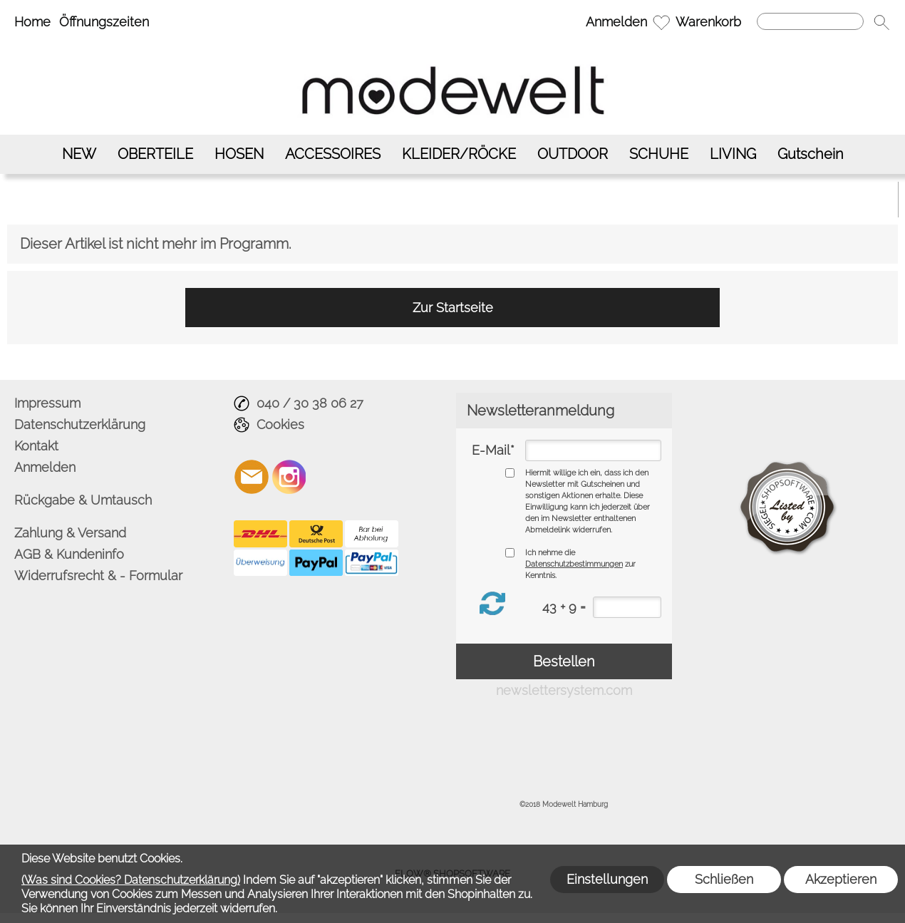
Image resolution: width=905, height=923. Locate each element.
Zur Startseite (453, 307)
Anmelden (616, 21)
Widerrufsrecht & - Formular (98, 575)
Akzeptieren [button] (840, 879)
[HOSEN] (239, 154)
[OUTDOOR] (573, 154)
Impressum (47, 403)
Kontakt (36, 445)
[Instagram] (289, 477)
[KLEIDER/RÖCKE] (459, 154)
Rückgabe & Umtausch (83, 500)
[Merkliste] (661, 22)
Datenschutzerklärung (79, 424)
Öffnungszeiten (104, 21)
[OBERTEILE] (155, 154)
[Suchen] (810, 21)
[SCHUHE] (659, 154)
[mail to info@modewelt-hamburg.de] (251, 477)
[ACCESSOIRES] (332, 154)
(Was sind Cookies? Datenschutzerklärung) (130, 880)
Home (32, 21)
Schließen (724, 879)
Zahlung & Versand (70, 532)
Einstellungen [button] (607, 879)
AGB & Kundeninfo (69, 554)
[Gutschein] (810, 154)
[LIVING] (733, 154)
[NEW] (79, 154)
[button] (881, 22)
